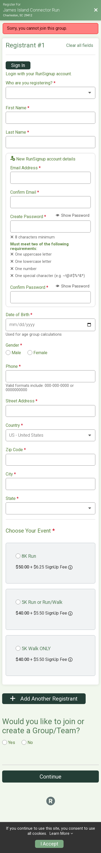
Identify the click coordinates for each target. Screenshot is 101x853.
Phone (13, 366)
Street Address (21, 401)
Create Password (28, 216)
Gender (14, 345)
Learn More (59, 833)
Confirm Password (29, 287)
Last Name (17, 132)
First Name (17, 108)
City (11, 474)
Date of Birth (19, 314)
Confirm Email (24, 192)
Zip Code (16, 449)
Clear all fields (79, 45)
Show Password (72, 215)
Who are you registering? (30, 83)
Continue (50, 776)
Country (14, 425)
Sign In (18, 65)
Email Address (25, 168)
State (12, 498)
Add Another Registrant (44, 698)
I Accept (49, 844)
